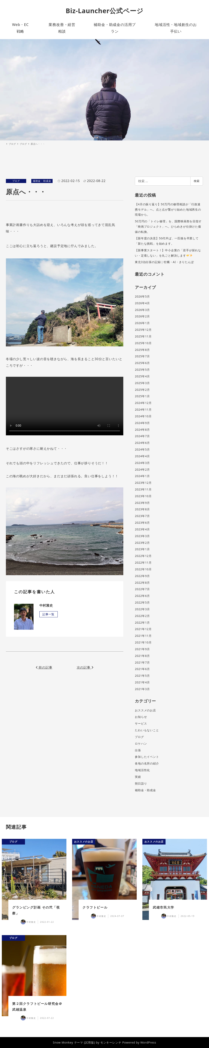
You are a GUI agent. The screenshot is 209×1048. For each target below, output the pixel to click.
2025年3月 (142, 383)
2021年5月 (142, 676)
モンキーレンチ (110, 1042)
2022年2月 (142, 616)
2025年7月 (142, 356)
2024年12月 (143, 403)
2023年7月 (142, 516)
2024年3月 (142, 463)
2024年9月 (142, 423)
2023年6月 (142, 523)
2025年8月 (142, 350)
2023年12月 (143, 483)
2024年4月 (142, 456)
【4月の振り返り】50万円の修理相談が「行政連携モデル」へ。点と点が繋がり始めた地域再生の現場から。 (168, 209)
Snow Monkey (63, 1042)
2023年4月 (142, 529)
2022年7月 (142, 589)
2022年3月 (142, 609)
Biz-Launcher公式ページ (104, 10)
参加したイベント (147, 757)
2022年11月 (143, 562)
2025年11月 (143, 336)
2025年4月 (142, 376)
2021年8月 (142, 656)
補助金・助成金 (42, 181)
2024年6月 (142, 443)
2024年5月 (142, 449)
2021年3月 (142, 689)
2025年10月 (143, 343)
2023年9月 (142, 503)
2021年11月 (143, 636)
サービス (141, 723)
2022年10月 (143, 569)
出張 (138, 750)
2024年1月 (142, 476)
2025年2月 (142, 390)
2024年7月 (142, 436)
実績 (138, 777)
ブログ (16, 181)
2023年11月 (143, 489)
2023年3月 (142, 536)
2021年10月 (143, 642)
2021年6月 (142, 669)
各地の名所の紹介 (147, 763)
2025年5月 (142, 369)
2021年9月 (142, 649)
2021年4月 (142, 682)
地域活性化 (142, 770)
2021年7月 (142, 662)
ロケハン (141, 743)
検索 (196, 181)
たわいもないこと (147, 730)
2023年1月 (142, 549)
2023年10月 (143, 496)
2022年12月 (143, 556)
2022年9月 (142, 576)
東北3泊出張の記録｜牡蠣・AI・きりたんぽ (164, 262)
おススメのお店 (145, 710)
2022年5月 (142, 602)
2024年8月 (142, 429)
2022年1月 (142, 622)
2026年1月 (142, 323)
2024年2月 (142, 469)
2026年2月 (142, 316)
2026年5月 (142, 296)
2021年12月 (143, 629)
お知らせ (141, 717)
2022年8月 (142, 582)
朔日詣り (141, 783)
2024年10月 (143, 416)
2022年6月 (142, 596)
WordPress (148, 1042)
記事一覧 (48, 614)
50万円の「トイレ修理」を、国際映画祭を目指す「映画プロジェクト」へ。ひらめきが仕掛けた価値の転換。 (168, 226)
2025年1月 (142, 396)
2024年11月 (143, 409)
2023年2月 (142, 543)
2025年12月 (143, 330)
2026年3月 (142, 310)
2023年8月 (142, 509)
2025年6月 (142, 363)
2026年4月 (142, 303)
